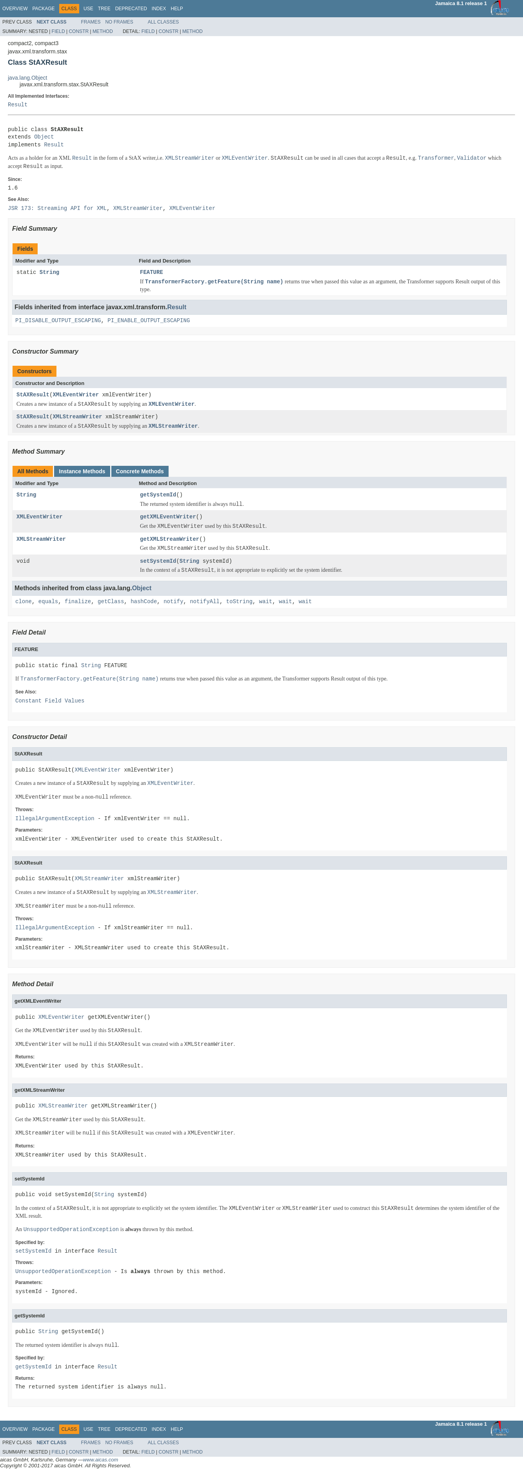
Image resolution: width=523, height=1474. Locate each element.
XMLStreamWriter (77, 417)
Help (177, 8)
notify (173, 602)
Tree (104, 8)
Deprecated (131, 8)
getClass (111, 602)
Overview (14, 8)
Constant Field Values (49, 701)
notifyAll (205, 602)
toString (239, 602)
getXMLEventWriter (168, 517)
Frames (90, 22)
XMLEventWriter (76, 395)
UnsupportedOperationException (63, 1271)
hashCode (144, 602)
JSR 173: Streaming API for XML (57, 208)
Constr (79, 31)
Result (17, 105)
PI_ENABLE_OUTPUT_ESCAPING (148, 321)
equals (48, 602)
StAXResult (32, 395)
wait (265, 602)
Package (43, 8)
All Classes (163, 22)
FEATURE (151, 272)
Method (103, 31)
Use (88, 8)
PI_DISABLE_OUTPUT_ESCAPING (58, 321)
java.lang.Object (27, 78)
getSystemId (158, 495)
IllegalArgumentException (54, 819)
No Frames (119, 22)
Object (44, 137)
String (49, 272)
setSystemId (158, 561)
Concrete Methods (140, 471)
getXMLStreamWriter (169, 539)
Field (58, 31)
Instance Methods (82, 471)
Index (159, 8)
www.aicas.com (100, 1460)
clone (23, 602)
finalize (78, 602)
